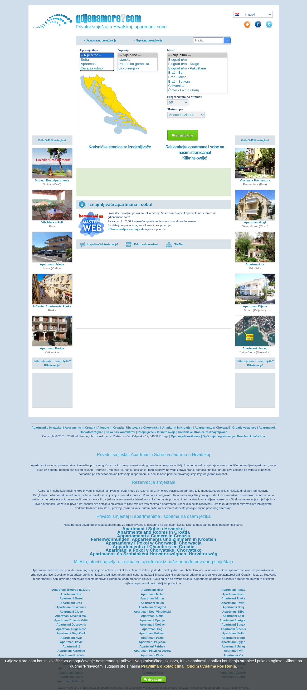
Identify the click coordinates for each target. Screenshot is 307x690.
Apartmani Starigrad (233, 620)
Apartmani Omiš (152, 615)
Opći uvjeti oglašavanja (219, 436)
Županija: (124, 50)
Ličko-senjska (137, 68)
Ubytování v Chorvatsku (142, 427)
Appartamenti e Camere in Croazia (153, 535)
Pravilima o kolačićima (162, 666)
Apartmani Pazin (152, 637)
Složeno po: (175, 109)
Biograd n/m (197, 60)
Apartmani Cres (71, 602)
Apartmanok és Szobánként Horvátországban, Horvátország (153, 553)
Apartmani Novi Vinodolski (152, 611)
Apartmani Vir (233, 650)
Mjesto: (172, 50)
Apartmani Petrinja (152, 646)
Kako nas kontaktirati (141, 244)
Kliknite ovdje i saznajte (124, 229)
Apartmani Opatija (152, 620)
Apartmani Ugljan (233, 642)
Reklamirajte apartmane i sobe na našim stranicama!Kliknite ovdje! (194, 152)
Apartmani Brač (71, 594)
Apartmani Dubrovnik (71, 624)
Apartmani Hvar (71, 637)
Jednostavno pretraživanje (101, 40)
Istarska (137, 60)
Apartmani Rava (233, 594)
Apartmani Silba (233, 611)
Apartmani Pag (152, 629)
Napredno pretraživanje (149, 40)
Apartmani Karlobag (71, 650)
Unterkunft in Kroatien (177, 427)
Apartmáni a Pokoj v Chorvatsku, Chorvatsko (153, 550)
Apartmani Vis (233, 655)
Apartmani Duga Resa (71, 629)
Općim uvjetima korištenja (211, 666)
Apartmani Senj (233, 607)
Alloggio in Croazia (111, 427)
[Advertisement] (153, 182)
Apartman (97, 64)
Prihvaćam (154, 679)
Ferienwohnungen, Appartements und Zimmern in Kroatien (153, 539)
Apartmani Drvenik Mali (71, 615)
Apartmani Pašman (152, 633)
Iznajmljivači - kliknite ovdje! (99, 244)
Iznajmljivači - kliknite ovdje (157, 432)
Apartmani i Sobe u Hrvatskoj (153, 528)
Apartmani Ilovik (71, 642)
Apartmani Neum (152, 602)
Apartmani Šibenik (233, 629)
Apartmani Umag (233, 646)
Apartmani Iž (71, 646)
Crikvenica (197, 86)
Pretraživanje (182, 135)
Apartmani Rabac (233, 589)
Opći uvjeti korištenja (185, 436)
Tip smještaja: (89, 50)
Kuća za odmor (97, 68)
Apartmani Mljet (152, 589)
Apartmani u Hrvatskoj (46, 427)
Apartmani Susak (233, 624)
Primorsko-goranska (137, 64)
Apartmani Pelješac (152, 642)
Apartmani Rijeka (233, 598)
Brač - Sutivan (197, 81)
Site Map (175, 244)
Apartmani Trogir (233, 637)
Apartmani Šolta (233, 633)
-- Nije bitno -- (97, 55)
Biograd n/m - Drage (197, 64)
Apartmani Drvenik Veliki (71, 620)
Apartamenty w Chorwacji (212, 427)
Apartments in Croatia (80, 427)
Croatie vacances (244, 427)
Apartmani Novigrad (152, 607)
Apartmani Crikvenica (71, 607)
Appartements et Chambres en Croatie (153, 546)
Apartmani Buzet (71, 598)
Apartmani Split (233, 615)
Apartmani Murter (152, 598)
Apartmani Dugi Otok (71, 633)
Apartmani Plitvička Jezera (152, 650)
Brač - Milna (197, 77)
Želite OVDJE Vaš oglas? (52, 140)
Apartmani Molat (152, 594)
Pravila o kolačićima (251, 436)
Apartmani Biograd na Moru (71, 589)
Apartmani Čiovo (71, 611)
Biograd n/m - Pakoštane (197, 68)
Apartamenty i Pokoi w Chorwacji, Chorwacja (154, 543)
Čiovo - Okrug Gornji (197, 90)
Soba (97, 60)
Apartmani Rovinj (233, 602)
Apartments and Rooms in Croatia (153, 532)
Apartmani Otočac (152, 624)
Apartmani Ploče (152, 655)
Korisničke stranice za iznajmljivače (120, 147)
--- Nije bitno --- (137, 55)
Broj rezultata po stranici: (184, 96)
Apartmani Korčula (71, 655)
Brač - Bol (197, 73)
